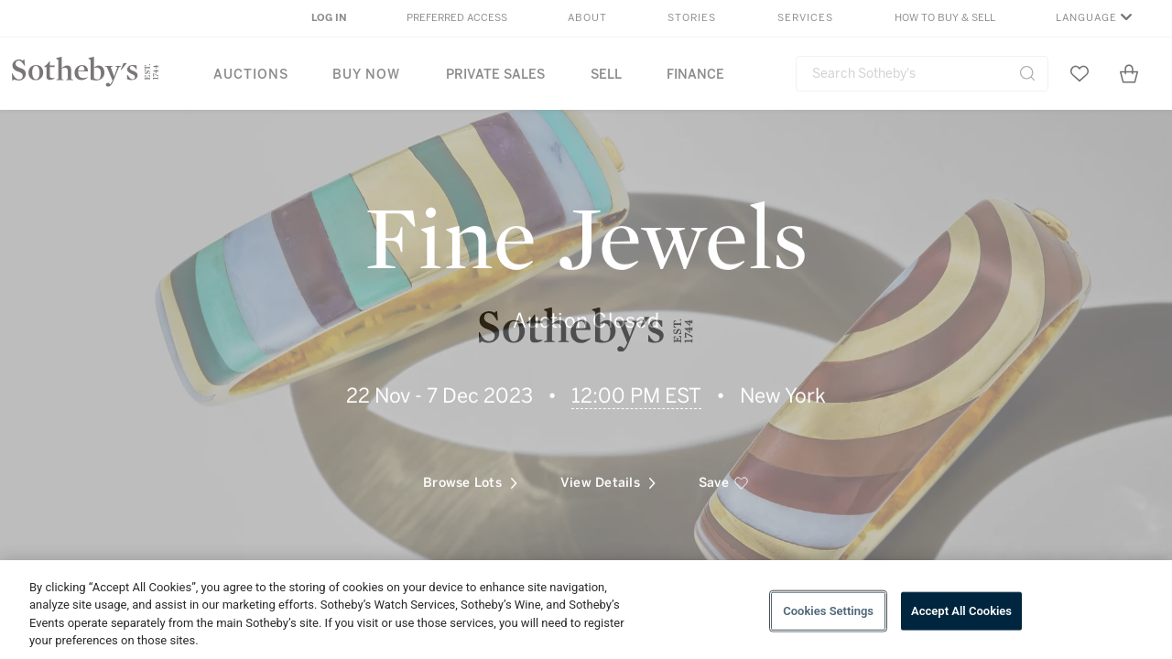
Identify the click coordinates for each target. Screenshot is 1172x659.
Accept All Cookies (961, 611)
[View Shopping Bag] (1129, 73)
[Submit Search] (1027, 73)
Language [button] (1086, 18)
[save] (724, 475)
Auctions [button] (250, 74)
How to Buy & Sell (945, 18)
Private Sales (495, 74)
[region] (586, 609)
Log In (329, 18)
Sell (606, 74)
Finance (695, 74)
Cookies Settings (828, 611)
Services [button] (805, 18)
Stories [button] (691, 18)
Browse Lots (470, 474)
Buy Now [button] (366, 74)
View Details (608, 474)
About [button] (587, 18)
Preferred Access (457, 18)
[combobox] (922, 74)
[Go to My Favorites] (1079, 73)
